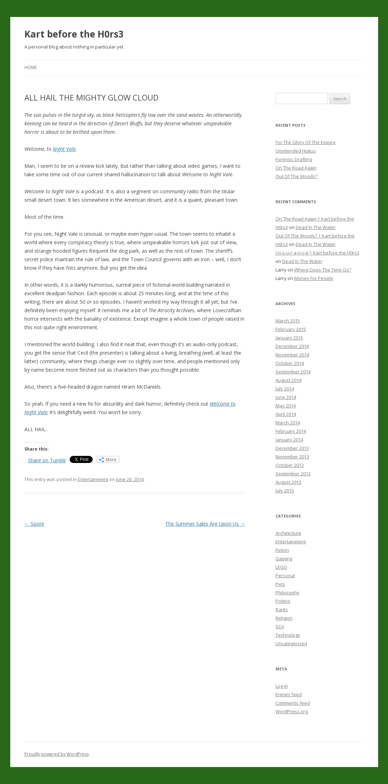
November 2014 (292, 354)
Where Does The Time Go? (322, 270)
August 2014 (288, 380)
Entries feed (289, 694)
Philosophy (288, 592)
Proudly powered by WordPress (56, 754)
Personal (285, 575)
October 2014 (290, 363)
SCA (280, 626)
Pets (280, 584)
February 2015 (291, 329)
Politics (283, 601)
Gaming (284, 558)
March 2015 (288, 320)
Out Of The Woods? (296, 176)
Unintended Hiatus (296, 151)
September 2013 (293, 473)
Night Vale (64, 148)
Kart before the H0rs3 (74, 34)
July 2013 (285, 490)
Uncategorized (291, 643)
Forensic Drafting (294, 159)
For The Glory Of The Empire (306, 142)
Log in (282, 686)
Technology (288, 635)
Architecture (288, 533)
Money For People (313, 278)
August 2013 (288, 482)
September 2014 (293, 371)
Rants (282, 609)
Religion (284, 618)
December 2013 (292, 448)
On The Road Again (296, 168)
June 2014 (286, 397)
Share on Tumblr (47, 460)
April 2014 (286, 414)
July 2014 (285, 388)
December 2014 (292, 346)
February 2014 (291, 431)
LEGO (281, 567)
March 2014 (288, 422)
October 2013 (290, 465)
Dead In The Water (316, 227)
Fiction (282, 550)
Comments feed (293, 703)
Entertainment (93, 479)
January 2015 (289, 337)
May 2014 (286, 405)
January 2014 (289, 439)
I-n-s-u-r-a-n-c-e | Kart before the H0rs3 (317, 253)
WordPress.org (292, 711)
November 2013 (292, 456)
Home (30, 67)
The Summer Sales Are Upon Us (205, 523)
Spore (34, 523)
